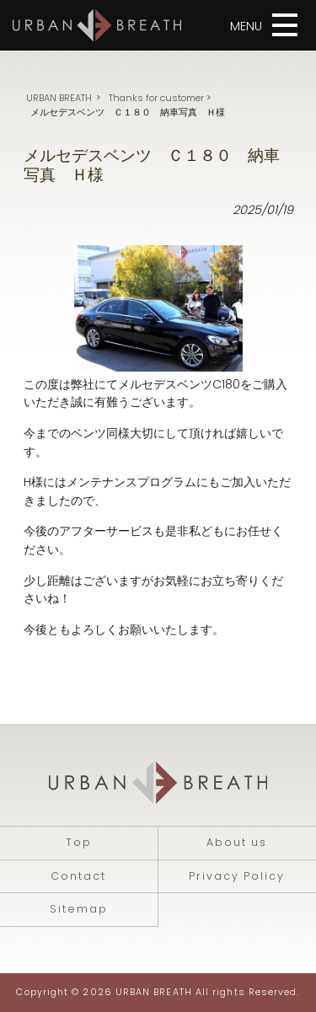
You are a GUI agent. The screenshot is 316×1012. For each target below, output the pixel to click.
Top (79, 842)
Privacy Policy (237, 876)
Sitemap (79, 909)
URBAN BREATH (59, 97)
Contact (78, 876)
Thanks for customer (156, 97)
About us (236, 842)
